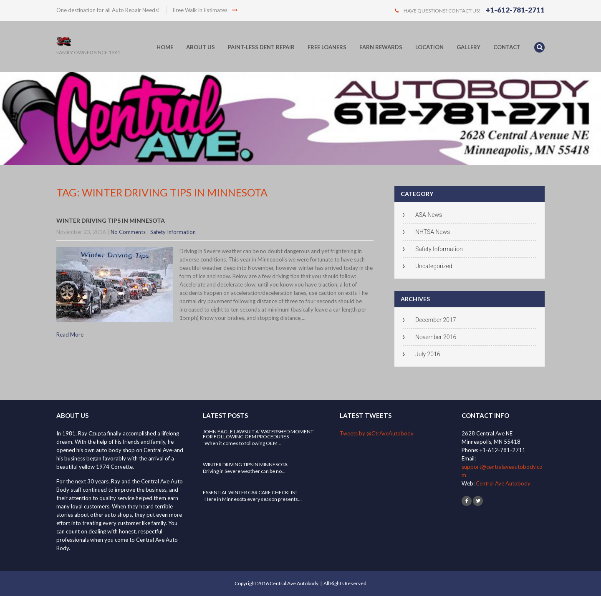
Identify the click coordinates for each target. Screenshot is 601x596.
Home (165, 47)
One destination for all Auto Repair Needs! (108, 10)
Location (429, 47)
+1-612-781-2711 (515, 9)
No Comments (128, 232)
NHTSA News (432, 232)
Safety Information (173, 232)
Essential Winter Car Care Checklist (250, 492)
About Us (200, 47)
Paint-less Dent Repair (261, 47)
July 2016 (427, 354)
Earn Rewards (380, 47)
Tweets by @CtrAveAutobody (377, 433)
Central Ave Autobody (503, 483)
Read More (69, 334)
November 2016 (435, 337)
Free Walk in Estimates (205, 10)
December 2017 (435, 320)
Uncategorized (433, 266)
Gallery (468, 47)
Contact (506, 47)
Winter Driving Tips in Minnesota (110, 220)
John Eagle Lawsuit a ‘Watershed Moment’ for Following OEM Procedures (259, 434)
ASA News (428, 214)
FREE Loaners (327, 47)
